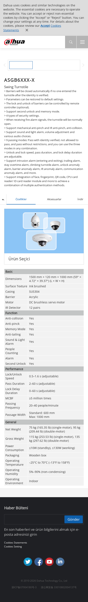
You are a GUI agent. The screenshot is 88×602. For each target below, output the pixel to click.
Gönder (74, 519)
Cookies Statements (15, 542)
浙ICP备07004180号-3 (24, 587)
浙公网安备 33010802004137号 (59, 587)
